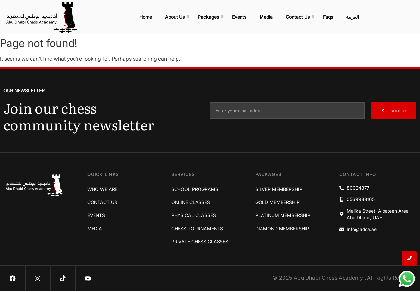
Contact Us (299, 17)
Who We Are (102, 189)
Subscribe (393, 110)
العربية (352, 17)
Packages (210, 17)
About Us (176, 17)
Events (241, 17)
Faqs (328, 17)
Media (266, 17)
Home (145, 17)
